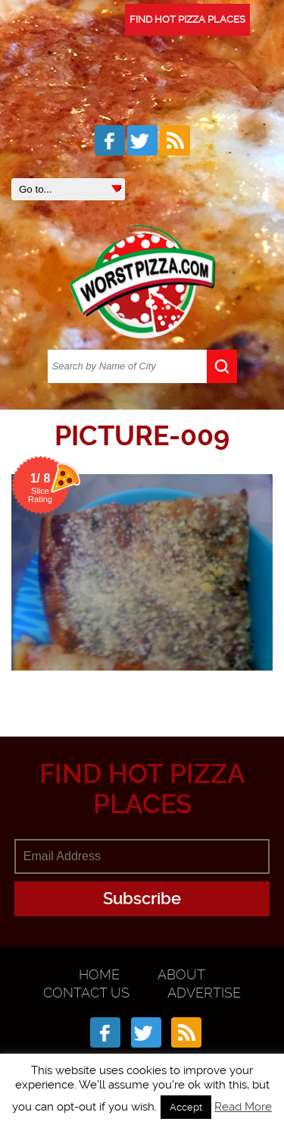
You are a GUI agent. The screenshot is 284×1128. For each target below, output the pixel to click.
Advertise (204, 993)
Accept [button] (186, 1107)
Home (99, 974)
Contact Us (86, 993)
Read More (243, 1107)
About (181, 974)
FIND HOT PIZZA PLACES (187, 19)
